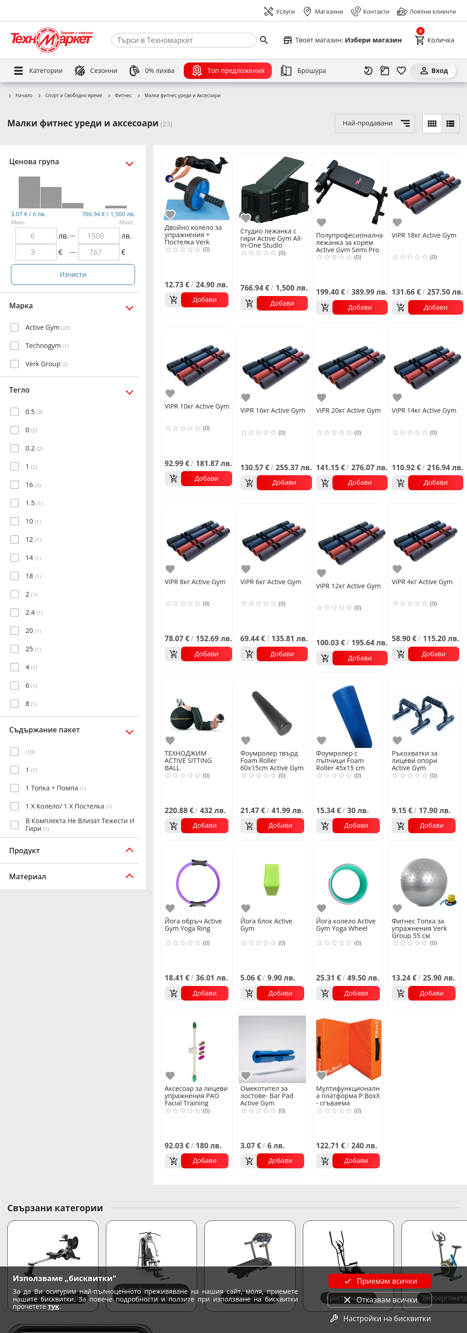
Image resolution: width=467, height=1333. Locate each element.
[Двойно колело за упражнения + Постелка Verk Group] (196, 187)
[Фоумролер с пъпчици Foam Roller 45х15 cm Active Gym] (348, 713)
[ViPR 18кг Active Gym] (427, 191)
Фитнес (119, 96)
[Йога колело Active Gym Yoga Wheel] (348, 881)
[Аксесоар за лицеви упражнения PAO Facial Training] (196, 1048)
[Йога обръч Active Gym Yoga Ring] (196, 881)
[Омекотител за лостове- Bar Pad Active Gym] (272, 1048)
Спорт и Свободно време (69, 96)
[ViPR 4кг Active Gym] (425, 539)
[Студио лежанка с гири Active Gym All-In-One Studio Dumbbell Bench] (274, 189)
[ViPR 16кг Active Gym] (276, 366)
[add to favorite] (171, 215)
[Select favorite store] (342, 40)
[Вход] (433, 70)
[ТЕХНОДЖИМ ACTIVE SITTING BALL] (196, 713)
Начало (19, 96)
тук (53, 1306)
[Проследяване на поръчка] (385, 70)
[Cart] (434, 40)
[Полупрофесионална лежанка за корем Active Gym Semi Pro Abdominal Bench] (351, 191)
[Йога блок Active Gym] (272, 881)
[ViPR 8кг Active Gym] (198, 539)
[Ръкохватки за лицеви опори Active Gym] (423, 713)
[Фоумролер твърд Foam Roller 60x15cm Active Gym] (272, 713)
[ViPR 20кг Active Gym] (351, 366)
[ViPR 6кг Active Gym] (274, 539)
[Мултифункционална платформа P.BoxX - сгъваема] (348, 1048)
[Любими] (401, 70)
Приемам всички (379, 1281)
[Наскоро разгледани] (368, 70)
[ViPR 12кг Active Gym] (351, 542)
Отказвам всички (380, 1299)
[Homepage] (52, 40)
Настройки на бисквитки (380, 1318)
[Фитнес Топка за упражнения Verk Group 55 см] (423, 881)
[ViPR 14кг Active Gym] (427, 366)
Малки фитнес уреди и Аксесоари (178, 96)
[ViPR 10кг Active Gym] (198, 364)
